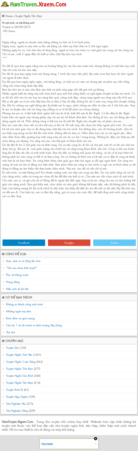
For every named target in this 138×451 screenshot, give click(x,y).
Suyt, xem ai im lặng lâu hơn (23, 261)
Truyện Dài (12, 348)
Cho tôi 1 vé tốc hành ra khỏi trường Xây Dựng (33, 325)
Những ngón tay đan (18, 311)
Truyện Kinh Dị (14, 389)
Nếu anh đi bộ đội (17, 289)
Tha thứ (10, 332)
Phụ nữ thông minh (17, 275)
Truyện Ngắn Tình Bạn (19, 369)
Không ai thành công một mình (24, 304)
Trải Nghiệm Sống (17, 410)
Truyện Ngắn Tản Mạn (28, 16)
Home (8, 16)
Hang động (13, 282)
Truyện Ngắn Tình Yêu (19, 355)
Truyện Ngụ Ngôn (17, 396)
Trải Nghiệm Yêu (16, 403)
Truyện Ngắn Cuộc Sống (20, 362)
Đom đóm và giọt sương (20, 318)
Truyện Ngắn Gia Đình (19, 376)
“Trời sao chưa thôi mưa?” (21, 268)
